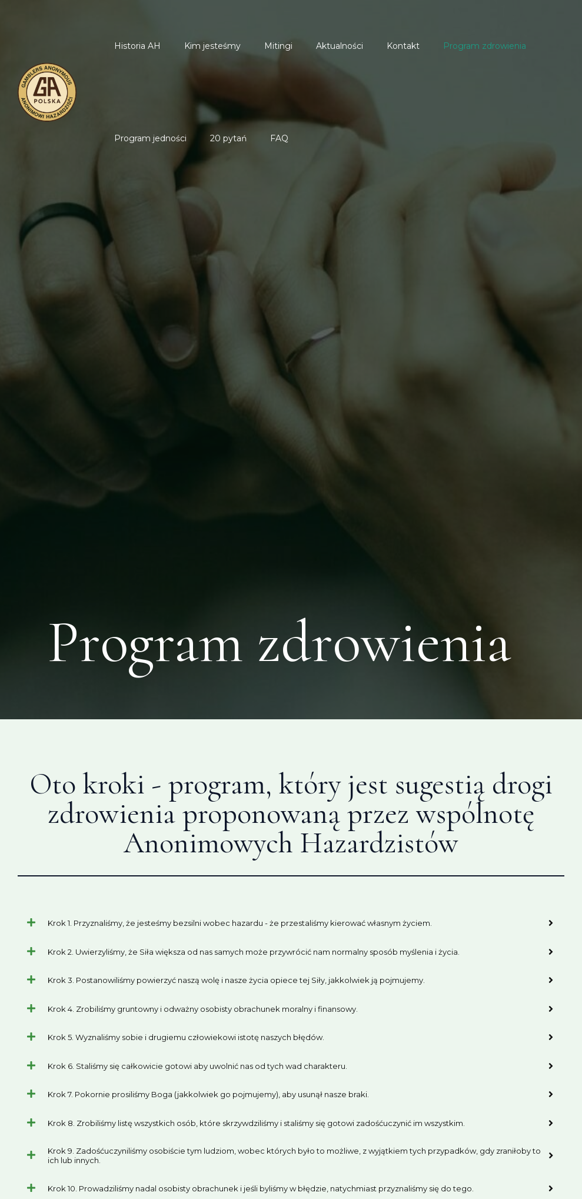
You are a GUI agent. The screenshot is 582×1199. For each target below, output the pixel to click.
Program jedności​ (147, 138)
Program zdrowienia (445, 46)
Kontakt (371, 46)
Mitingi (261, 46)
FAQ (261, 138)
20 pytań (217, 138)
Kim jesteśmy (202, 46)
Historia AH (134, 46)
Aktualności (314, 46)
